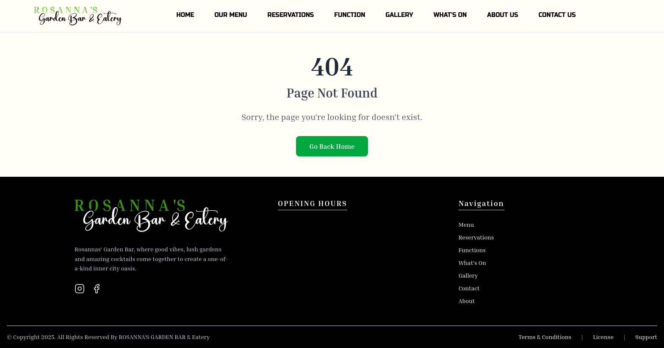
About (467, 300)
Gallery (468, 275)
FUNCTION (349, 15)
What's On (472, 262)
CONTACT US (557, 15)
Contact (469, 288)
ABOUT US (502, 15)
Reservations (476, 237)
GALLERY (399, 15)
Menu (466, 224)
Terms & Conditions (544, 336)
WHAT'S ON (450, 15)
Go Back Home (332, 146)
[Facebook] (96, 289)
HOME (185, 15)
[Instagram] (80, 289)
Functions (472, 249)
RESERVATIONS (291, 15)
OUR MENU (230, 15)
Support (646, 336)
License (603, 336)
